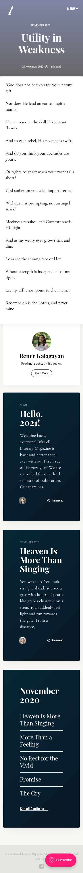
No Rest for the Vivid (39, 761)
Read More (41, 373)
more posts (35, 364)
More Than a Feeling (36, 740)
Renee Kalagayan (41, 356)
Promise (30, 779)
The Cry (30, 793)
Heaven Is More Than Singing (41, 559)
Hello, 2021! (31, 418)
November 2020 (40, 25)
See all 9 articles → (34, 809)
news (23, 405)
